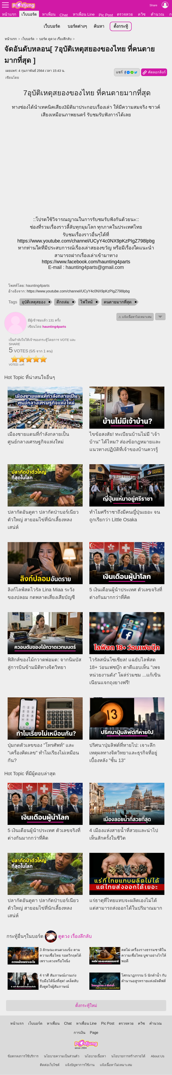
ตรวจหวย (125, 14)
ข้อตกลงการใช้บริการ (23, 1056)
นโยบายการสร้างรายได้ (128, 1056)
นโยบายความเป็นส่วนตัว (61, 1056)
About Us (157, 1056)
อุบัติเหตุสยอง (33, 302)
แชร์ (127, 72)
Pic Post (106, 15)
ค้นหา (99, 26)
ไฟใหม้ (86, 302)
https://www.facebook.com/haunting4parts (86, 261)
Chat (64, 15)
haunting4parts (54, 327)
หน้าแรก (9, 14)
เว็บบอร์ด (29, 14)
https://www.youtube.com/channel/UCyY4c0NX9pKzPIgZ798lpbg (86, 241)
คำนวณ (157, 14)
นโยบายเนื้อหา (95, 1056)
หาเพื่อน (49, 14)
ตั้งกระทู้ (121, 26)
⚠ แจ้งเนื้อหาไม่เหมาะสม (135, 317)
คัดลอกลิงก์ (154, 72)
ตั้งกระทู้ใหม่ (86, 1005)
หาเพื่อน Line (84, 14)
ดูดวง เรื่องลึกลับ (68, 937)
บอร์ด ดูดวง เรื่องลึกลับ (55, 39)
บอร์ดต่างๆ (77, 26)
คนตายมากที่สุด (118, 302)
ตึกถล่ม (62, 302)
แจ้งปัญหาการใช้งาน (80, 1065)
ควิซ (142, 14)
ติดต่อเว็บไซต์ (50, 1065)
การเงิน (79, 1033)
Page (94, 1033)
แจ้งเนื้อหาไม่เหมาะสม (116, 1065)
